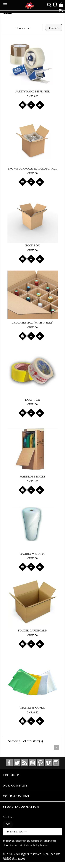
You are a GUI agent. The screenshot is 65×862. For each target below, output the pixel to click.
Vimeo (48, 762)
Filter (53, 27)
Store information (21, 806)
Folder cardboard (32, 630)
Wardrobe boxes (32, 476)
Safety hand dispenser (32, 91)
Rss (24, 762)
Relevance (22, 28)
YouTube (32, 762)
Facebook (9, 762)
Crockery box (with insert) (32, 322)
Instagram (56, 762)
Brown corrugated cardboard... (33, 168)
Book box (32, 245)
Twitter (17, 762)
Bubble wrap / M (32, 553)
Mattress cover (32, 707)
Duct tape (32, 399)
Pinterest (40, 762)
